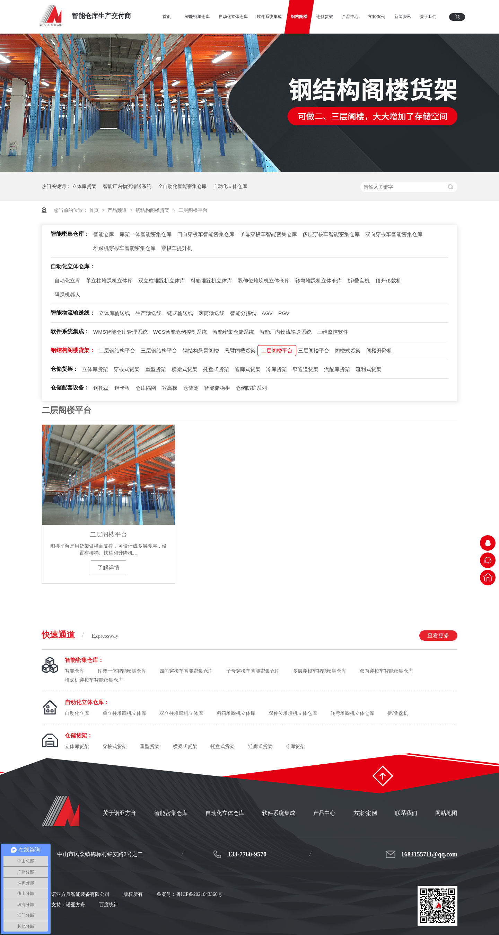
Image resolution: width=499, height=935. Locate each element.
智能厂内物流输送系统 (127, 186)
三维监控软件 (332, 332)
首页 (94, 210)
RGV (284, 313)
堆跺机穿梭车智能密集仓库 (124, 248)
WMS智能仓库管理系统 (120, 332)
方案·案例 (365, 813)
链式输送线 (180, 313)
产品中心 (324, 813)
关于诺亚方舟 (119, 813)
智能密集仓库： (70, 234)
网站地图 (446, 813)
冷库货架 (276, 369)
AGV (267, 313)
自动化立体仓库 (230, 186)
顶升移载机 (388, 281)
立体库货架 (84, 186)
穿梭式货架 (127, 369)
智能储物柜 (217, 388)
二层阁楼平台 (193, 210)
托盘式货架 (216, 369)
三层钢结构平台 (159, 350)
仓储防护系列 (251, 388)
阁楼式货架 (348, 350)
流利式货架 (369, 369)
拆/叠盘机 (359, 281)
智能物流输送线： (73, 313)
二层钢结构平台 (117, 350)
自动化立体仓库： (73, 266)
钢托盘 (101, 388)
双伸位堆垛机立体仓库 (264, 281)
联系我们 (406, 813)
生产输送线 (148, 313)
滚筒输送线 (212, 313)
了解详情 (108, 567)
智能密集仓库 (170, 813)
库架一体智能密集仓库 (146, 234)
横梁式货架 (185, 369)
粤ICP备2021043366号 (199, 894)
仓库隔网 (145, 388)
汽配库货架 (337, 369)
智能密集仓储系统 (233, 332)
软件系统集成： (70, 331)
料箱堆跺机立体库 (211, 281)
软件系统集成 (278, 813)
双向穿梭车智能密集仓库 (393, 234)
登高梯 (169, 388)
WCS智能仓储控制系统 (180, 332)
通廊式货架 (248, 369)
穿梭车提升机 (176, 248)
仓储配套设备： (70, 387)
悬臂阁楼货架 (240, 350)
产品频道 (117, 210)
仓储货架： (64, 369)
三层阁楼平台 (313, 350)
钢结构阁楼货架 (153, 210)
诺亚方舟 (75, 904)
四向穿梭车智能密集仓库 (205, 234)
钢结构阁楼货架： (73, 350)
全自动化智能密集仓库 (182, 186)
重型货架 (155, 369)
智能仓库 (103, 234)
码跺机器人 (67, 294)
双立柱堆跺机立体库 (161, 281)
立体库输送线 (114, 313)
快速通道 (249, 635)
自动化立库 (67, 281)
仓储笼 (191, 388)
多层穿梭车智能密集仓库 (331, 234)
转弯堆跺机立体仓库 (318, 281)
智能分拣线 (243, 313)
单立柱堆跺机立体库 (109, 281)
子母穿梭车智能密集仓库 (268, 234)
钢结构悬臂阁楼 (201, 350)
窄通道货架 (305, 369)
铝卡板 (122, 388)
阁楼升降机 (379, 350)
